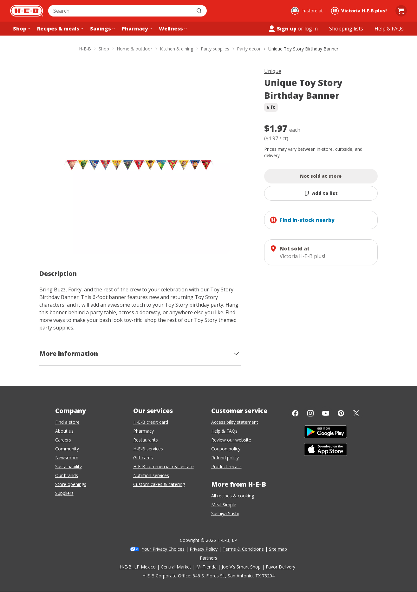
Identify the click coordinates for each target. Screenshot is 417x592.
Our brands (66, 475)
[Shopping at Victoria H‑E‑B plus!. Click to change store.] (359, 11)
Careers (63, 440)
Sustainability (68, 466)
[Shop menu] (21, 28)
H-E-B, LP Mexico (138, 567)
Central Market (176, 567)
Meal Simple (223, 505)
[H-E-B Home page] (26, 11)
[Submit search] (200, 11)
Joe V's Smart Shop (241, 567)
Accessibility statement (234, 422)
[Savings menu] (101, 28)
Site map (278, 549)
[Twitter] (356, 413)
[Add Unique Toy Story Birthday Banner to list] (321, 193)
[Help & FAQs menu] (389, 28)
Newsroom (66, 458)
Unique (272, 71)
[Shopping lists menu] (346, 28)
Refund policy (225, 458)
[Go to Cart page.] (401, 11)
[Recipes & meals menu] (59, 28)
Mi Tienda (206, 567)
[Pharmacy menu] (136, 28)
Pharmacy (143, 431)
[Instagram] (310, 413)
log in (311, 28)
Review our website (231, 440)
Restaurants (145, 440)
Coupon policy (225, 449)
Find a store (67, 422)
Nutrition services (151, 475)
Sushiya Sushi (225, 513)
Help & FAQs (224, 431)
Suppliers (64, 493)
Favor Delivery (280, 567)
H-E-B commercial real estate (163, 466)
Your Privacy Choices (163, 549)
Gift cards (143, 458)
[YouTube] (326, 413)
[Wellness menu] (172, 28)
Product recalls (226, 466)
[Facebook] (295, 413)
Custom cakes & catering (159, 484)
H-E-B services (148, 449)
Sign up (282, 28)
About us (64, 431)
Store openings (70, 484)
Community (67, 449)
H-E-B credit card (150, 422)
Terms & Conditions (243, 549)
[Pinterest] (341, 413)
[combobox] (120, 11)
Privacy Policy (204, 549)
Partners (208, 558)
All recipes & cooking (232, 496)
